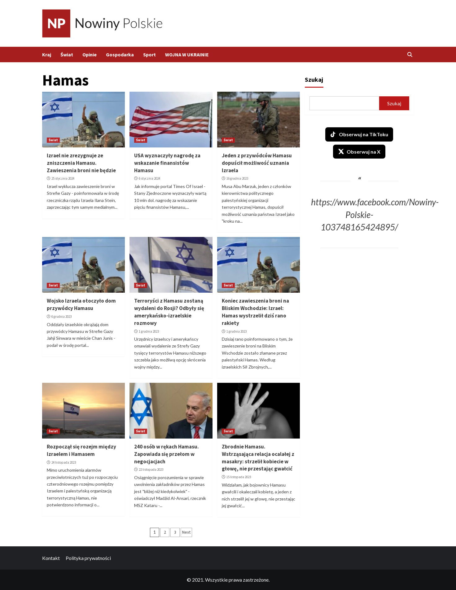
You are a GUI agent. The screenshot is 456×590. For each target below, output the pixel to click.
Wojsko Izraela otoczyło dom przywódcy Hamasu (81, 304)
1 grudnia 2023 (149, 331)
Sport (149, 54)
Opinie (89, 54)
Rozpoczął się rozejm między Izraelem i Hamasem (81, 450)
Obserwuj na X (359, 151)
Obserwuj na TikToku (359, 134)
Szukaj (314, 79)
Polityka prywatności (88, 558)
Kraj (46, 54)
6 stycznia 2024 (149, 178)
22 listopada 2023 (151, 469)
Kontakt (51, 558)
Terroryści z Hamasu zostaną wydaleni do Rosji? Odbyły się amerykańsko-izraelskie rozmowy (169, 311)
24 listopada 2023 (63, 462)
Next (186, 532)
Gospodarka (120, 54)
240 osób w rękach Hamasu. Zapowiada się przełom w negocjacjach (166, 454)
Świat (66, 54)
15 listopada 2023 (238, 477)
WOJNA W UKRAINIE (187, 54)
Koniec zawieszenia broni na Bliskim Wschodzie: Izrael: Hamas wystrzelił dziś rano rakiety (255, 311)
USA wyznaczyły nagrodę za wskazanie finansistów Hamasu (167, 163)
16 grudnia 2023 (237, 178)
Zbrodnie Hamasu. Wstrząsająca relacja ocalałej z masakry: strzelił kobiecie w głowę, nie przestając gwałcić (258, 457)
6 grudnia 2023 (61, 316)
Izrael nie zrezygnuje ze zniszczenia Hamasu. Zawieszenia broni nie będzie (81, 163)
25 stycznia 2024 (62, 178)
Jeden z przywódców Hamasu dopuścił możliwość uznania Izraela (257, 163)
